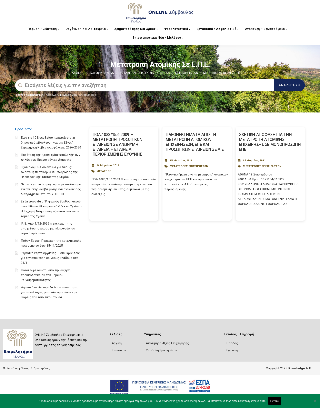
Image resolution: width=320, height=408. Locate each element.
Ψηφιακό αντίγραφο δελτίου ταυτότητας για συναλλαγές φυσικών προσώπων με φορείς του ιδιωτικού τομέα (49, 292)
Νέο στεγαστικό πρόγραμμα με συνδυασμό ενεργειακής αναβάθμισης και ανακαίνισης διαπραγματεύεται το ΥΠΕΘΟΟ (51, 189)
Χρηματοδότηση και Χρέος (136, 29)
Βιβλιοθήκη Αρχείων (100, 72)
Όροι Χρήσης (42, 368)
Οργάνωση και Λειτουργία (87, 29)
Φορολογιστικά (177, 29)
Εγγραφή (232, 350)
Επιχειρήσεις (87, 94)
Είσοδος (232, 343)
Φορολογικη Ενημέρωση (61, 94)
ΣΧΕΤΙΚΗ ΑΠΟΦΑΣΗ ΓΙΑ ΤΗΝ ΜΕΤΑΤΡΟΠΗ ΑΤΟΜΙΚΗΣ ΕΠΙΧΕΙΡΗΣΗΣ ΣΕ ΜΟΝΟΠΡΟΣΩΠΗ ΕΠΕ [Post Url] (270, 142)
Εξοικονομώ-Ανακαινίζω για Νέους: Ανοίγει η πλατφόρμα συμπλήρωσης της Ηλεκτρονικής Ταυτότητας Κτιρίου (49, 172)
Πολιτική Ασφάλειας (16, 368)
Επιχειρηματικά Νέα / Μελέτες (158, 37)
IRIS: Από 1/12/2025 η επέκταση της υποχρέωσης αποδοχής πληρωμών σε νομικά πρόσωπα (48, 228)
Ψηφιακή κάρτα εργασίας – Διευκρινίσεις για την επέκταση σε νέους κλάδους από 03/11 (50, 258)
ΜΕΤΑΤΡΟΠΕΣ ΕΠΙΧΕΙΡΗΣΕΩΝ (179, 72)
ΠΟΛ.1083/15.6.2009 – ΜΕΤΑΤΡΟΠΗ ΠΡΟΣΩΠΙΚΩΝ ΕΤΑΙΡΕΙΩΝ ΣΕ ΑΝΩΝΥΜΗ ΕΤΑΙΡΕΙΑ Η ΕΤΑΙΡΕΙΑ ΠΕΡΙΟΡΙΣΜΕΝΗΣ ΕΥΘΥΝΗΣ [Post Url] (117, 144)
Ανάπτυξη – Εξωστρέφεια (266, 29)
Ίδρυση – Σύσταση (44, 29)
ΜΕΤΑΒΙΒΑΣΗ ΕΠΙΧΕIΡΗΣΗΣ (137, 72)
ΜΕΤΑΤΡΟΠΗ (105, 171)
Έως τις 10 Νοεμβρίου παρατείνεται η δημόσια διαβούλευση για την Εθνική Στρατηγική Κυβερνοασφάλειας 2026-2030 (51, 142)
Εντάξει (274, 400)
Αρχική (76, 72)
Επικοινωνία (120, 350)
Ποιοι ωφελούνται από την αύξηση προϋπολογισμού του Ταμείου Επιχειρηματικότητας (45, 275)
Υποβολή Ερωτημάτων (162, 350)
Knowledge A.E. (300, 368)
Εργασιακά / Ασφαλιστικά (218, 29)
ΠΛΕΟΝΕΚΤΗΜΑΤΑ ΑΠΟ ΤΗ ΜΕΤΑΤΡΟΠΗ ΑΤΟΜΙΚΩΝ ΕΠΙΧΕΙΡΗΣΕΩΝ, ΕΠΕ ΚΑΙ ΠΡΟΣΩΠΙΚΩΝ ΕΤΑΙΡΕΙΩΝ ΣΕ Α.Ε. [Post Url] (195, 142)
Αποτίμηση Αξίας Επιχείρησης (167, 343)
